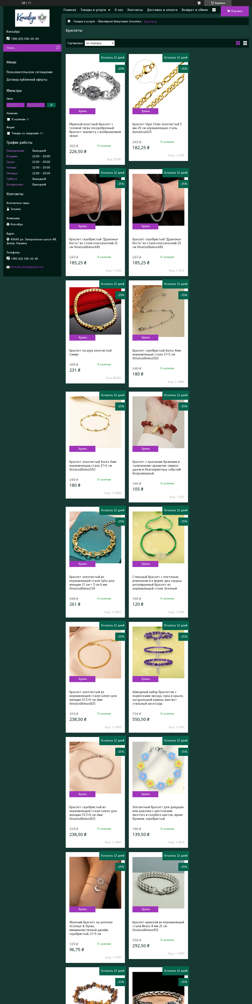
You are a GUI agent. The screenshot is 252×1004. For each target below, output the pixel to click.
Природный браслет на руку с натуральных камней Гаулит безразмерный (91, 926)
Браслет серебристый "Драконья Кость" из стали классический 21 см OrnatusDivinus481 (218, 128)
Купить (83, 111)
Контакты (135, 10)
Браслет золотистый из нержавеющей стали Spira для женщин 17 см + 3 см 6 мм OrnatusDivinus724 (216, 356)
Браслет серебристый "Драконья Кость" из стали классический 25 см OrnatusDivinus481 (93, 243)
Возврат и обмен (195, 10)
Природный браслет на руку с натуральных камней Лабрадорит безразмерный (94, 815)
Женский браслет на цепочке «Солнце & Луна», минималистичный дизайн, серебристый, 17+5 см (215, 586)
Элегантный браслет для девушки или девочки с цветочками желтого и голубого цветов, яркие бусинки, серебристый (157, 586)
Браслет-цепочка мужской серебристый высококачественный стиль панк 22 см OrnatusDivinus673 (218, 701)
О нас (119, 10)
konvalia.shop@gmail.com (27, 267)
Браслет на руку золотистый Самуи (153, 241)
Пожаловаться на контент (112, 999)
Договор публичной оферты (26, 80)
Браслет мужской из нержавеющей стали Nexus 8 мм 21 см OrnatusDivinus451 (93, 700)
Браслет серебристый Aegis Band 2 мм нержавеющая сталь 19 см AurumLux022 (157, 815)
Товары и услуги (93, 10)
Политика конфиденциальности (149, 999)
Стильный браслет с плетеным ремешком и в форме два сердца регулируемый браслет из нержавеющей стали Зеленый (93, 471)
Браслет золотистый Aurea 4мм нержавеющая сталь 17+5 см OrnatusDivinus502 (92, 354)
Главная (70, 10)
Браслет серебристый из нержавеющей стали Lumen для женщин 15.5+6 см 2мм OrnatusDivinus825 (93, 586)
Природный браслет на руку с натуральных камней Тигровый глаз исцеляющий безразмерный (156, 700)
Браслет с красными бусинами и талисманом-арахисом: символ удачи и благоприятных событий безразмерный (156, 356)
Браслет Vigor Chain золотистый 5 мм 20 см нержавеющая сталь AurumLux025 (156, 128)
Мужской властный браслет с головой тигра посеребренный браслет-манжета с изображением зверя (91, 130)
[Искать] (57, 48)
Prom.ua (144, 996)
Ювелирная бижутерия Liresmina (119, 21)
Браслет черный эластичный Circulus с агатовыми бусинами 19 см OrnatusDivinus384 (156, 926)
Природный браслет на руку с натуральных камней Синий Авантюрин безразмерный (216, 815)
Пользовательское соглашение (29, 72)
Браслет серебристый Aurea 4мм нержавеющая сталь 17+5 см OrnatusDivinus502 (218, 243)
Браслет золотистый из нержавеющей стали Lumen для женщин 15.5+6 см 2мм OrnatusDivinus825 (155, 471)
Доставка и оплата (162, 10)
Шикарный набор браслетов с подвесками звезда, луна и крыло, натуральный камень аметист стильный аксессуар (219, 471)
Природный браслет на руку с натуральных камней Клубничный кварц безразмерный (219, 926)
